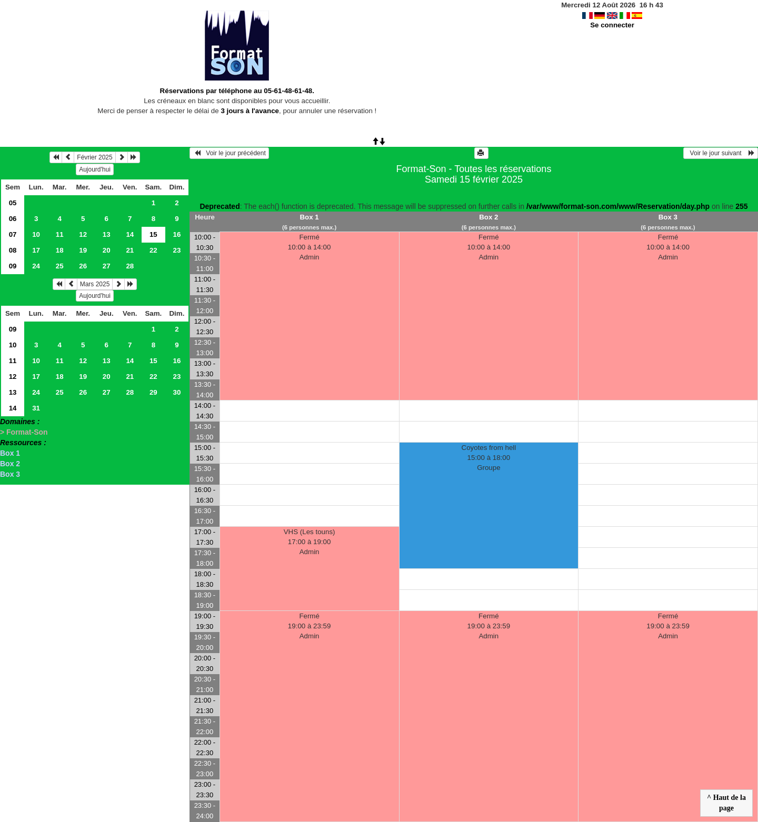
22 (153, 250)
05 (13, 203)
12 (83, 234)
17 (36, 250)
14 (130, 234)
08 (13, 250)
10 (36, 234)
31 (36, 408)
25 (60, 266)
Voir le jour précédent (229, 153)
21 (130, 250)
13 (107, 234)
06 (13, 219)
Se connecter (612, 25)
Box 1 (10, 453)
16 (177, 234)
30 (177, 392)
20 (107, 250)
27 (107, 266)
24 (36, 266)
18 (60, 250)
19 (83, 250)
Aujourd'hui (95, 169)
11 (60, 234)
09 (13, 266)
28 (130, 266)
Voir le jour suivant (720, 153)
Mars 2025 (95, 284)
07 (13, 234)
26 (83, 266)
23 (177, 250)
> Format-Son (24, 432)
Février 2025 (94, 157)
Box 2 (10, 463)
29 (153, 392)
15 (153, 361)
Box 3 (10, 474)
